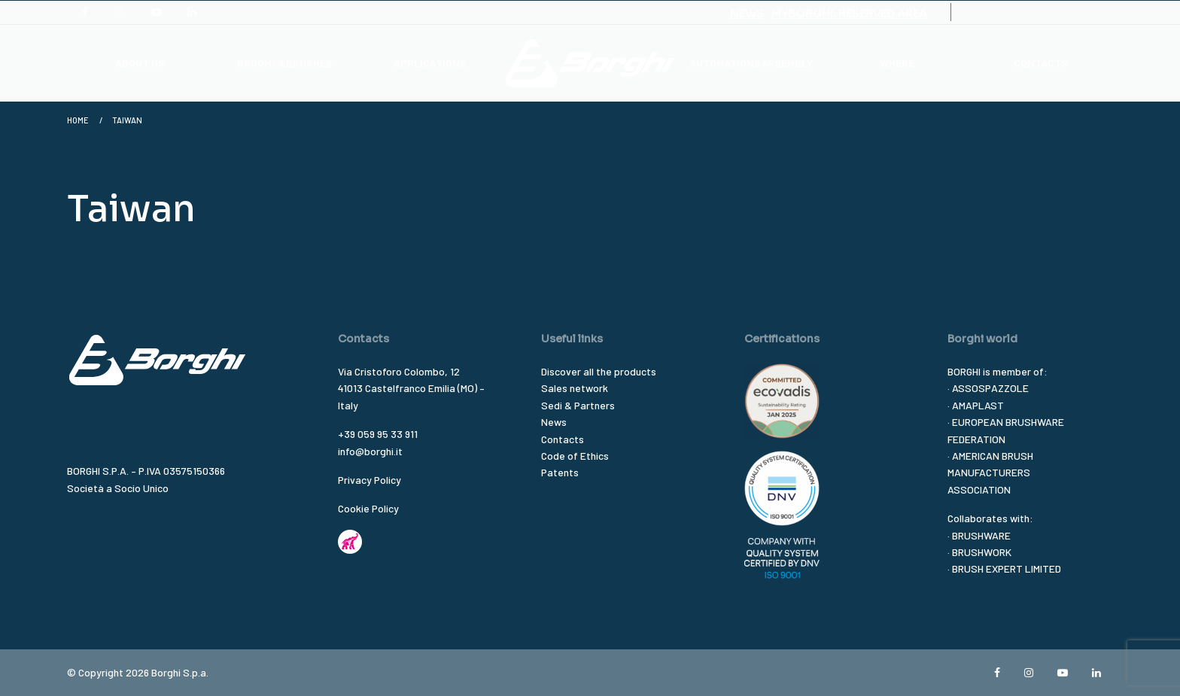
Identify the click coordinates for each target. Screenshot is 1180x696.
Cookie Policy (368, 508)
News (554, 421)
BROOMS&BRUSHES (285, 62)
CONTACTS (1041, 62)
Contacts (562, 439)
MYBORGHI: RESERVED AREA (849, 14)
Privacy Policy (369, 479)
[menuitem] (139, 63)
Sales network (574, 387)
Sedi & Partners (578, 405)
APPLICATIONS (430, 62)
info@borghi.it (370, 451)
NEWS (747, 14)
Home (78, 120)
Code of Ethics (575, 455)
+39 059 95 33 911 (378, 433)
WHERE (897, 62)
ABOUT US (140, 62)
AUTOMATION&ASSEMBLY (751, 62)
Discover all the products (598, 371)
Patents (560, 472)
